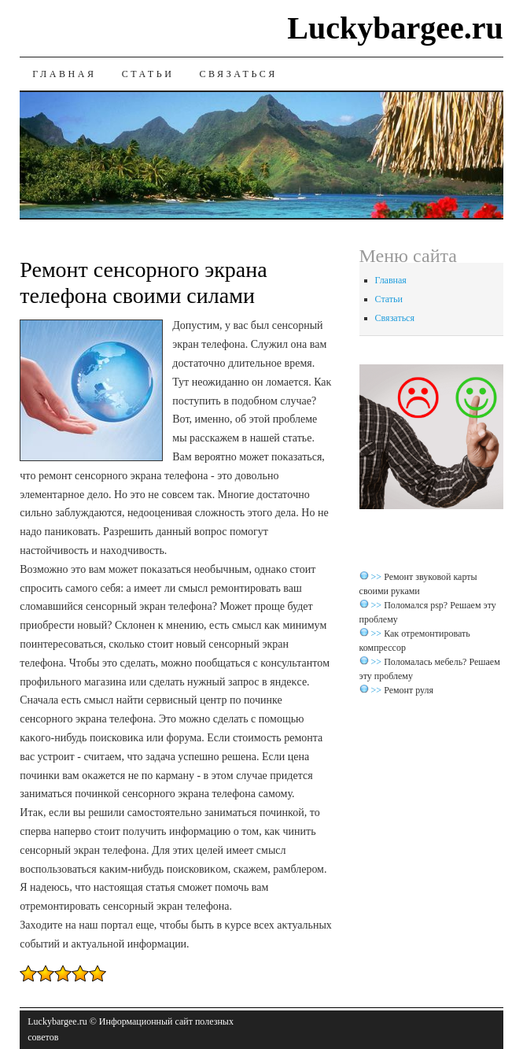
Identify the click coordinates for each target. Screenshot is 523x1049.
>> (378, 576)
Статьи (148, 73)
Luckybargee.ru (395, 28)
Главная (64, 73)
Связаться (239, 73)
